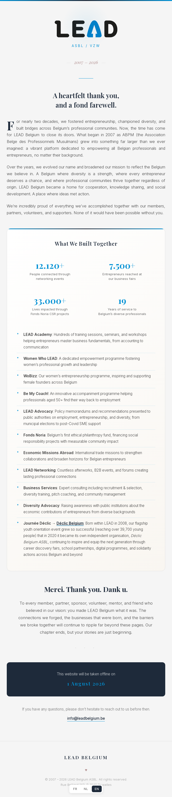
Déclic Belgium (70, 523)
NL (86, 789)
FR (75, 789)
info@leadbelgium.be (86, 718)
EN (97, 789)
